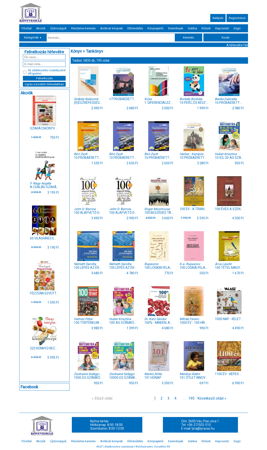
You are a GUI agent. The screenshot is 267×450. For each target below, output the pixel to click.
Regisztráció (237, 18)
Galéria (192, 28)
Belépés (218, 18)
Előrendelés (135, 28)
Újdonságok (58, 28)
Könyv (76, 51)
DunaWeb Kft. (162, 446)
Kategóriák (33, 37)
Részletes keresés (83, 28)
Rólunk (206, 28)
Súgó (237, 28)
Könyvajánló (156, 28)
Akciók (41, 28)
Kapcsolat (222, 28)
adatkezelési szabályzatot (49, 70)
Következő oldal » (211, 398)
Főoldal (27, 28)
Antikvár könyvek (111, 28)
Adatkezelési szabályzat (119, 446)
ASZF (100, 446)
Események (175, 28)
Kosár (225, 37)
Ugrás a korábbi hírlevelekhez (44, 84)
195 (191, 398)
